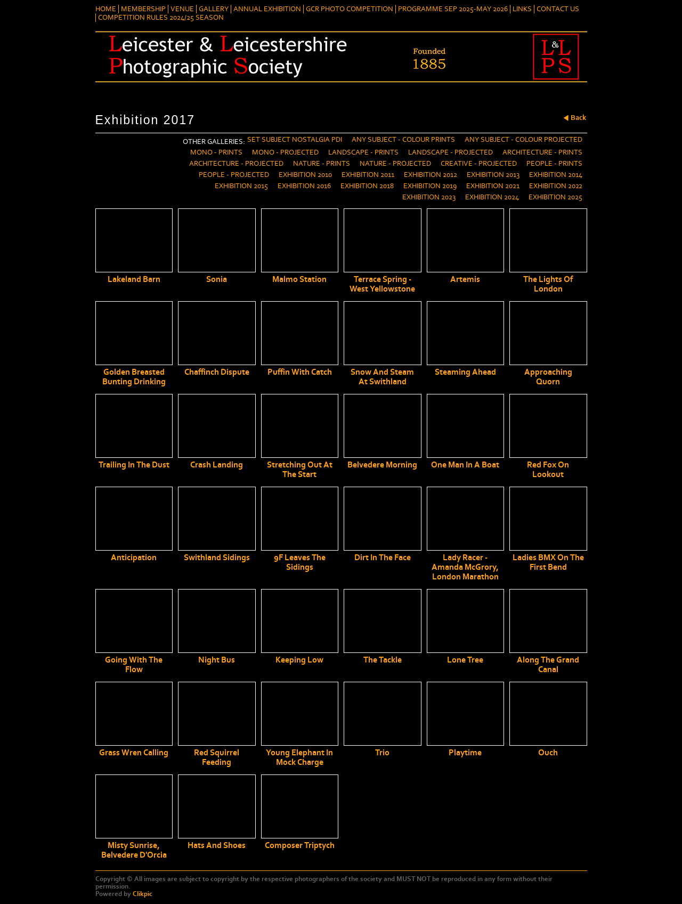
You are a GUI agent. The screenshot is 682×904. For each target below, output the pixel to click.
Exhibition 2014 (555, 175)
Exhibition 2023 (429, 197)
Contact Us (558, 9)
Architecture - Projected (236, 163)
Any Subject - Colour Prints (403, 139)
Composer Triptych (300, 845)
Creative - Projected (479, 163)
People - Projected (234, 175)
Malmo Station (299, 279)
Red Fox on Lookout (548, 469)
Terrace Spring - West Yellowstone (382, 284)
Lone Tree (465, 660)
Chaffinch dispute (216, 372)
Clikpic (142, 894)
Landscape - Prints (363, 152)
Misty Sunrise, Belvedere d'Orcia (134, 850)
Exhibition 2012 (430, 175)
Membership (143, 9)
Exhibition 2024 (492, 197)
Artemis (465, 279)
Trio (382, 752)
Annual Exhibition (267, 9)
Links (522, 9)
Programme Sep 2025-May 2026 (453, 9)
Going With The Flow (134, 664)
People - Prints (554, 163)
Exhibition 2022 (555, 186)
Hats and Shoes (217, 845)
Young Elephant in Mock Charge (299, 757)
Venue (182, 9)
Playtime (465, 752)
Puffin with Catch (299, 372)
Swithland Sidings (217, 557)
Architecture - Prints (542, 152)
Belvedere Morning (382, 465)
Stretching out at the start (299, 469)
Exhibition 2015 (241, 186)
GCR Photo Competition (349, 9)
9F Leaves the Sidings (300, 562)
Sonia (216, 279)
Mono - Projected (285, 152)
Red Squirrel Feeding (216, 757)
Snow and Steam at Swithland (382, 376)
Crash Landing (216, 465)
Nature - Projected (395, 163)
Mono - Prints (216, 152)
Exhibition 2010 (305, 175)
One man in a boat (465, 465)
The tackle (382, 660)
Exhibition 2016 (304, 186)
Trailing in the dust (134, 465)
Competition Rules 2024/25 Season (161, 17)
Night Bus (216, 660)
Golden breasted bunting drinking (134, 376)
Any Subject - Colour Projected (523, 139)
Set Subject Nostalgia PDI (294, 139)
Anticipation (134, 557)
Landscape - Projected (450, 152)
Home (105, 9)
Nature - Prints (321, 163)
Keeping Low (299, 660)
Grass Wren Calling (133, 752)
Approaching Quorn (548, 376)
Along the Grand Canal (548, 664)
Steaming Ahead (465, 372)
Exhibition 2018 (367, 186)
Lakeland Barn (134, 279)
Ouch (548, 752)
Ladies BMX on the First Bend (548, 562)
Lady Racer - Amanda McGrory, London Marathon (465, 567)
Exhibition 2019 (430, 186)
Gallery (214, 9)
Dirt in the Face (382, 557)
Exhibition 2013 (493, 175)
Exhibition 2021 (492, 186)
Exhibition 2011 (368, 175)
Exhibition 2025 (555, 197)
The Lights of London (548, 284)
